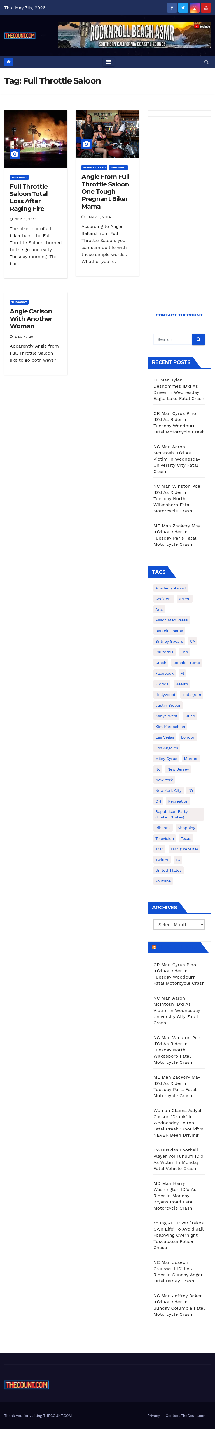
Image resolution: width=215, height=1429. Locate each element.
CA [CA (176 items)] (192, 641)
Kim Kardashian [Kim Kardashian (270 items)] (170, 726)
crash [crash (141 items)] (160, 662)
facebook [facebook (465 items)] (164, 673)
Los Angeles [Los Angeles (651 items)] (166, 748)
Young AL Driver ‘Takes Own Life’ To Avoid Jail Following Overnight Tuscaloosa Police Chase (178, 1235)
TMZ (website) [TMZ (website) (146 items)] (184, 849)
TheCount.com (177, 947)
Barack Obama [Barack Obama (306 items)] (169, 630)
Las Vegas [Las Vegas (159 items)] (164, 737)
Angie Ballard (94, 167)
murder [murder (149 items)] (191, 758)
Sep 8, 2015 (26, 219)
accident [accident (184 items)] (163, 598)
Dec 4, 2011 (26, 337)
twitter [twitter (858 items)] (162, 859)
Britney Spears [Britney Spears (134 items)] (169, 641)
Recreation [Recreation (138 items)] (178, 801)
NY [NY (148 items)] (190, 790)
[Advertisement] (179, 212)
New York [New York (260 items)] (164, 780)
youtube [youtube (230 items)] (163, 881)
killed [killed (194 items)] (189, 716)
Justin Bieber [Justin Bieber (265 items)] (168, 705)
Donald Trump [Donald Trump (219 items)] (186, 662)
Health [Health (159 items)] (182, 684)
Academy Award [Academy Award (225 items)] (170, 588)
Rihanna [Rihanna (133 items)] (163, 828)
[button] (206, 61)
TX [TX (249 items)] (178, 859)
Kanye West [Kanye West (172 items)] (166, 716)
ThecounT (19, 177)
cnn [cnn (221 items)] (184, 652)
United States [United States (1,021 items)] (168, 870)
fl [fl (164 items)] (182, 673)
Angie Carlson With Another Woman (31, 318)
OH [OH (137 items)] (158, 801)
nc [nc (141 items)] (157, 769)
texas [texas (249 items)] (186, 838)
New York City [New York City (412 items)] (168, 790)
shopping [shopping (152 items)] (186, 828)
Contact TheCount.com (186, 1416)
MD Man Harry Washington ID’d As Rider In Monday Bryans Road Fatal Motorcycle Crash (174, 1196)
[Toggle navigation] (109, 62)
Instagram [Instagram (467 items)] (191, 694)
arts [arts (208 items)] (159, 609)
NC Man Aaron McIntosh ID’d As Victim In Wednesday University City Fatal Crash (176, 459)
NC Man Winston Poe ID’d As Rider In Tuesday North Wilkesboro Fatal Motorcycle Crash (176, 499)
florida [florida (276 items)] (162, 684)
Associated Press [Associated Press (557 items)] (171, 620)
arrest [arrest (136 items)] (185, 598)
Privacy (154, 1416)
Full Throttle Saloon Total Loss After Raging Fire (29, 197)
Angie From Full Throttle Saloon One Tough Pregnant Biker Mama (105, 191)
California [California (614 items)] (164, 652)
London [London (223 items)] (188, 737)
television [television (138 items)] (164, 838)
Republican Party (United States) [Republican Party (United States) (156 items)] (171, 814)
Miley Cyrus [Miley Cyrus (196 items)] (166, 758)
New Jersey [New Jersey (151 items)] (178, 769)
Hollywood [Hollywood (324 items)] (165, 694)
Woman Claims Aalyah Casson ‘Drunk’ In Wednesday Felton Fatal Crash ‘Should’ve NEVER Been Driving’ (178, 1123)
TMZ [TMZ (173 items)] (159, 849)
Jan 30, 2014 (99, 217)
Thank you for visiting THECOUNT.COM (38, 1416)
